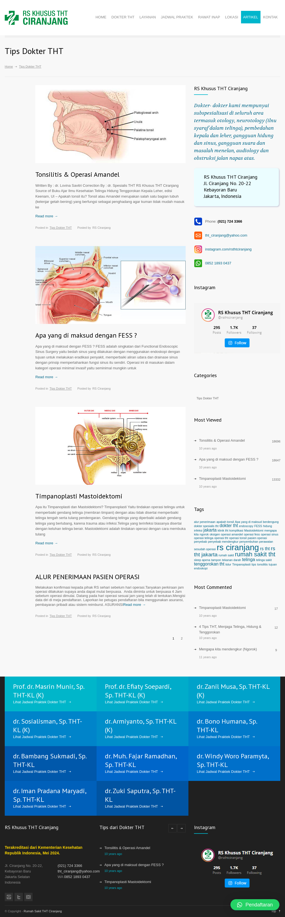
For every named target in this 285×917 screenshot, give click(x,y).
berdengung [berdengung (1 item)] (271, 521)
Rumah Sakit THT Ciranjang (43, 911)
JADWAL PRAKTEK (177, 17)
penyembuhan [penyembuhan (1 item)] (248, 541)
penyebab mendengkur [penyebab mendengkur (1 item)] (223, 541)
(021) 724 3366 (70, 866)
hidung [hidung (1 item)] (267, 526)
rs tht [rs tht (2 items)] (265, 548)
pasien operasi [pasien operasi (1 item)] (257, 538)
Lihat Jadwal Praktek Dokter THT (39, 702)
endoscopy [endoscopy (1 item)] (246, 526)
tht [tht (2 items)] (222, 564)
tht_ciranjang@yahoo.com (226, 235)
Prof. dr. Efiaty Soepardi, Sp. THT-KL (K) (138, 690)
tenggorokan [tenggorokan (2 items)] (206, 564)
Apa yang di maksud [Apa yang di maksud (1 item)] (248, 521)
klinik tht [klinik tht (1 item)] (223, 530)
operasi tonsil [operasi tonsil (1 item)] (238, 538)
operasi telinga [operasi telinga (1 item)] (203, 538)
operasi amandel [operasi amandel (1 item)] (232, 534)
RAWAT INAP (209, 17)
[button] (254, 904)
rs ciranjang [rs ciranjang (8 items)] (238, 547)
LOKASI (231, 17)
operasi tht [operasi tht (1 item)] (221, 538)
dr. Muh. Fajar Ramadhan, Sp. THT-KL (140, 760)
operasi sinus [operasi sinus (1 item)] (269, 534)
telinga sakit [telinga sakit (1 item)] (264, 560)
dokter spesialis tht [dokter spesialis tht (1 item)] (206, 526)
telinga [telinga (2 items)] (248, 559)
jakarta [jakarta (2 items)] (210, 530)
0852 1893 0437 (218, 263)
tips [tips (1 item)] (254, 564)
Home (9, 66)
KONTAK (270, 17)
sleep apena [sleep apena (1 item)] (202, 560)
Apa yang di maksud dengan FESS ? (86, 335)
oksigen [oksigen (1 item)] (215, 534)
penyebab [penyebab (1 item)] (200, 541)
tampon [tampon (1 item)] (216, 560)
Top (273, 911)
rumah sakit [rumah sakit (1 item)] (226, 555)
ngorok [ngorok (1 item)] (204, 534)
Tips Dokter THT (61, 227)
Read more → (46, 216)
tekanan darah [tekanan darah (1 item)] (231, 560)
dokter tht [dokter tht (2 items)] (229, 525)
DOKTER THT (122, 17)
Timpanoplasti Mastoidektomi (78, 496)
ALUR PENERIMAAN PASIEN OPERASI (87, 576)
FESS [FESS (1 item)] (258, 526)
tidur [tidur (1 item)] (228, 564)
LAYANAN (147, 17)
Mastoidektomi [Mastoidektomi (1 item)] (253, 530)
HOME (100, 17)
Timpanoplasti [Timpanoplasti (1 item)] (241, 564)
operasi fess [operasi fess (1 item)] (252, 534)
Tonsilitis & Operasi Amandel (77, 174)
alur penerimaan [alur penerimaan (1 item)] (204, 521)
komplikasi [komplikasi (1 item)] (236, 530)
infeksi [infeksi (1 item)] (198, 530)
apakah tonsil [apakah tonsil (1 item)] (225, 521)
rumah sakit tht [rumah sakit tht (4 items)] (255, 554)
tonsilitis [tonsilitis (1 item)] (262, 564)
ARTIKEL (250, 17)
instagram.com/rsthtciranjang (228, 249)
